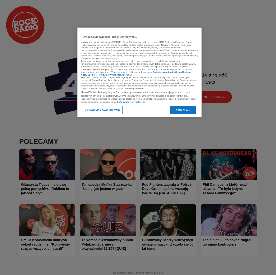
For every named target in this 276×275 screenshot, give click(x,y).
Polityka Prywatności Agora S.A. (116, 75)
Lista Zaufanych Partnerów (131, 102)
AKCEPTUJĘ (183, 110)
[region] (139, 72)
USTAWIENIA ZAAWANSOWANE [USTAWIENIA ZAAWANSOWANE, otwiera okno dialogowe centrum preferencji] (103, 110)
